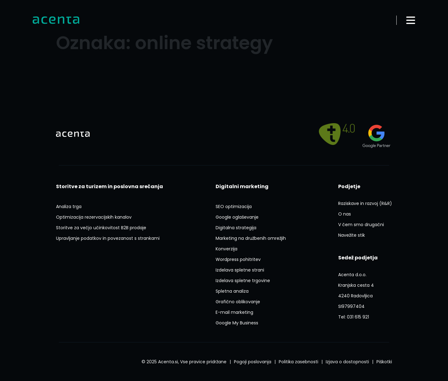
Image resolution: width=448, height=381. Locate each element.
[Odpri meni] (410, 20)
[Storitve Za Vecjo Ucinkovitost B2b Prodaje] (101, 227)
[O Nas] (344, 214)
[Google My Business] (237, 323)
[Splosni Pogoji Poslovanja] (252, 361)
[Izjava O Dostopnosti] (347, 361)
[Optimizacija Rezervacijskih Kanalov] (94, 217)
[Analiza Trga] (69, 206)
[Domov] (56, 20)
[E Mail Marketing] (234, 312)
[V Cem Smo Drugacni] (361, 224)
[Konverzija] (226, 249)
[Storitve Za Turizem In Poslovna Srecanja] (109, 186)
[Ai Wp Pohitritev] (238, 259)
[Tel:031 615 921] (353, 317)
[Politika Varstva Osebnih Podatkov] (298, 361)
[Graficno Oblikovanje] (238, 301)
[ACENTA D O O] (351, 306)
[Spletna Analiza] (232, 291)
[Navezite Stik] (351, 235)
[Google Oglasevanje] (237, 217)
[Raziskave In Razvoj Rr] (365, 203)
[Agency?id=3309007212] (376, 134)
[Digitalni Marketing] (242, 186)
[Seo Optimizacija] (234, 206)
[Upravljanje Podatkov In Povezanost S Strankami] (108, 238)
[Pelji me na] (337, 134)
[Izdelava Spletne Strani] (240, 270)
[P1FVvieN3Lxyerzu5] (356, 290)
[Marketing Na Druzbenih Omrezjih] (251, 238)
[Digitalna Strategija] (236, 227)
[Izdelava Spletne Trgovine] (243, 280)
